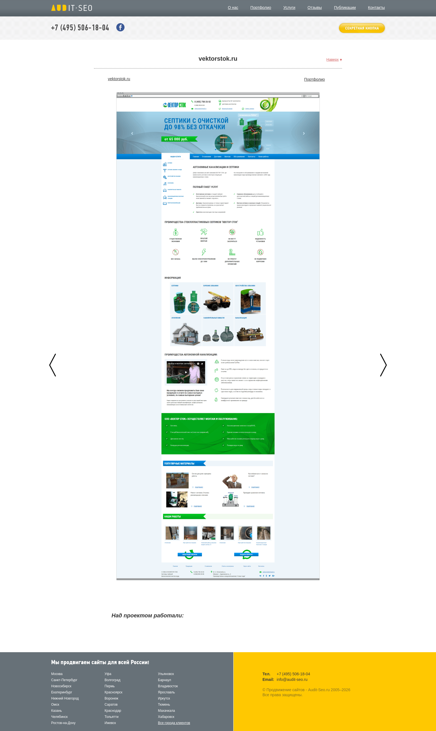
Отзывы (315, 7)
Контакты (376, 7)
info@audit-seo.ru (292, 679)
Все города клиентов (174, 723)
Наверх (332, 59)
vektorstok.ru (119, 79)
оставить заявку (362, 28)
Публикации (345, 7)
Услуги (289, 7)
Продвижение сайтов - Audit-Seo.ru (71, 8)
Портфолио (261, 7)
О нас (233, 7)
